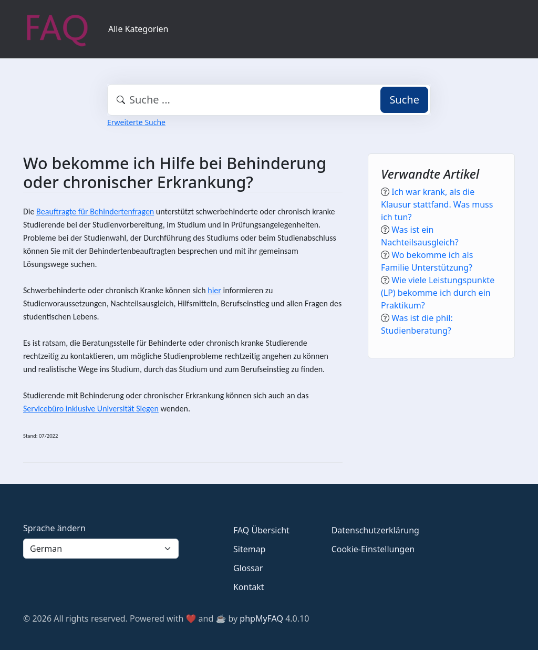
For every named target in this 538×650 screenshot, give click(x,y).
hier (214, 290)
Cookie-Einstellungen (373, 549)
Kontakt (248, 587)
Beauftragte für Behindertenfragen (95, 211)
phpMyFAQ (261, 618)
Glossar (248, 568)
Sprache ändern (54, 528)
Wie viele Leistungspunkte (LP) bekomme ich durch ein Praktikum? (437, 292)
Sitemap (249, 549)
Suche (404, 99)
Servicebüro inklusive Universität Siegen (91, 409)
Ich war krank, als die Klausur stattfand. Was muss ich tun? (437, 204)
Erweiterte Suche (136, 122)
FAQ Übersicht (261, 530)
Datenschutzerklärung (375, 530)
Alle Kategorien (138, 29)
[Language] (101, 549)
